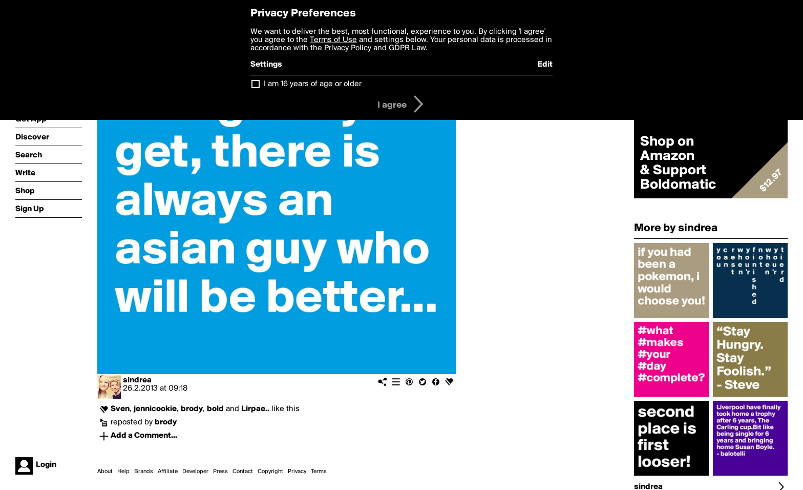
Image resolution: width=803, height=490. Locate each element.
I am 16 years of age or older (313, 84)
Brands (143, 471)
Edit (545, 64)
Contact (243, 471)
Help (123, 471)
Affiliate (168, 471)
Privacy (297, 471)
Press (220, 471)
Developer (195, 471)
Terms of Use (333, 40)
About (105, 471)
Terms (319, 471)
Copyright (270, 471)
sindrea (137, 380)
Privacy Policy (347, 48)
